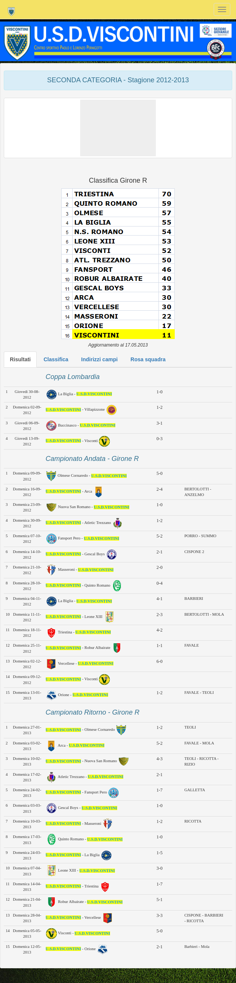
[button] (118, 128)
